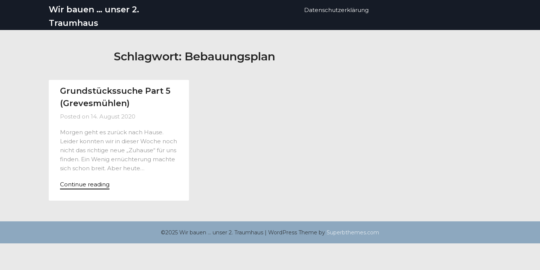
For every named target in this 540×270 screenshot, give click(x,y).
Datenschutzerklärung (336, 10)
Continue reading (85, 184)
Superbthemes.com (353, 233)
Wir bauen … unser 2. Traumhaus (94, 16)
